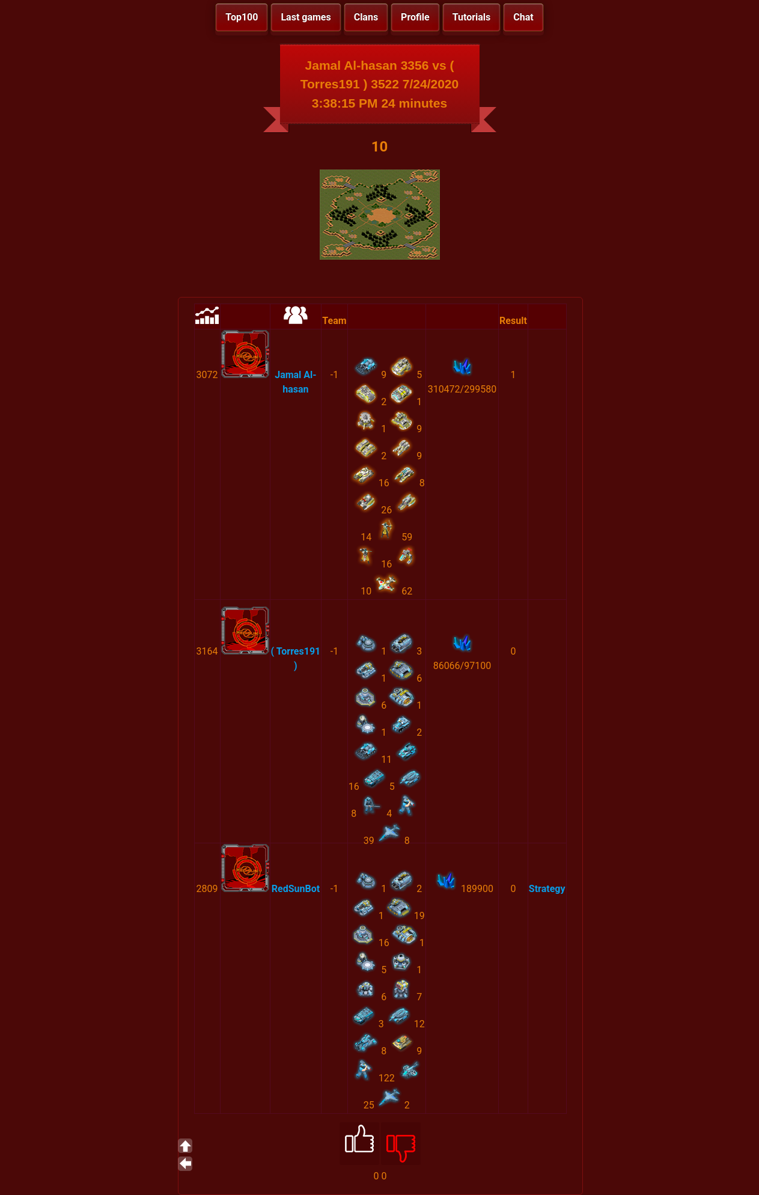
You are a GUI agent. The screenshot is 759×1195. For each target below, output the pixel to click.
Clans (366, 17)
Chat (523, 17)
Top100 (241, 17)
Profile (415, 17)
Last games (306, 17)
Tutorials (472, 17)
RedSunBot (296, 888)
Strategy (547, 888)
